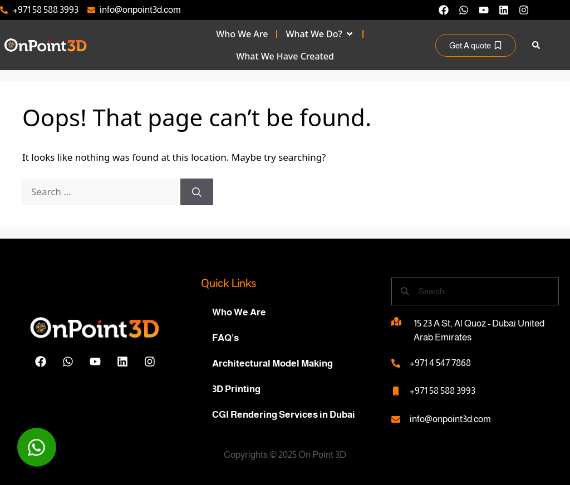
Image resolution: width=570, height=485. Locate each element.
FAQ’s (225, 338)
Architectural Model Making (272, 363)
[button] (536, 45)
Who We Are (239, 312)
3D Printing (236, 389)
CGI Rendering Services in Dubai (283, 414)
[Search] (196, 192)
